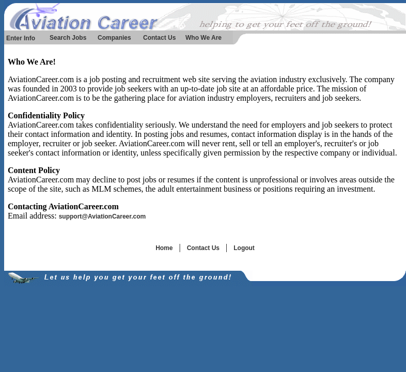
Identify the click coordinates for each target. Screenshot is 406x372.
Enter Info (20, 38)
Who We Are (203, 37)
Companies (114, 37)
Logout (244, 248)
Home (164, 248)
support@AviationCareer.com (102, 216)
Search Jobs (68, 37)
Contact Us (159, 37)
